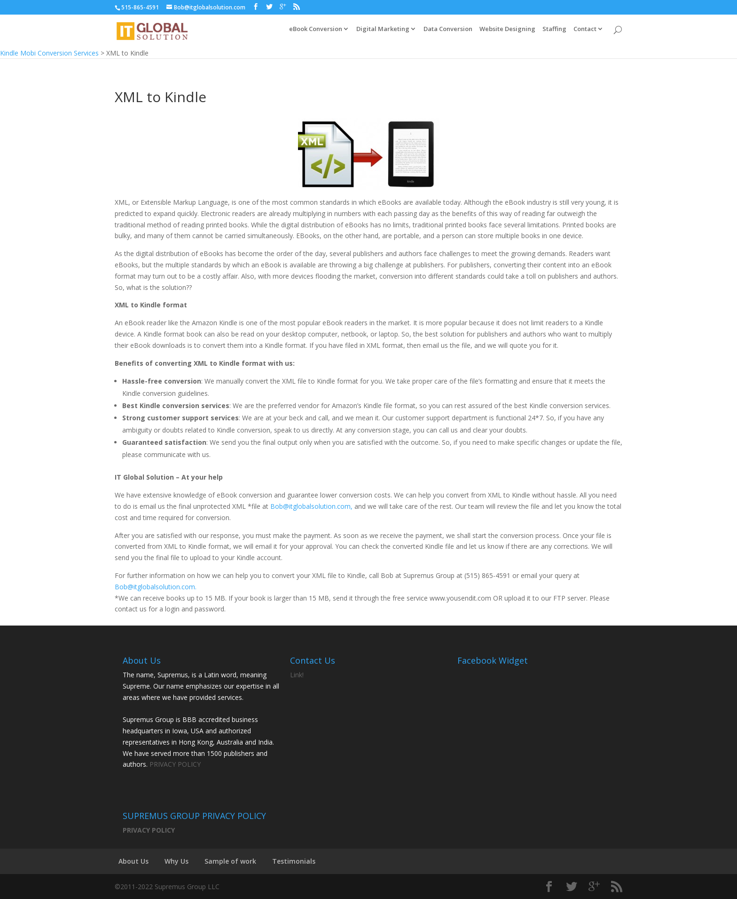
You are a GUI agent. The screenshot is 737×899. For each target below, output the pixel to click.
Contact (584, 33)
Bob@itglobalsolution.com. (155, 586)
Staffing (554, 33)
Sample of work (230, 861)
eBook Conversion (315, 33)
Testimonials (293, 861)
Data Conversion (447, 33)
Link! (297, 674)
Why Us (176, 861)
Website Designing (507, 33)
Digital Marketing (382, 33)
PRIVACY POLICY (175, 764)
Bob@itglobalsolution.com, (311, 506)
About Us (133, 861)
